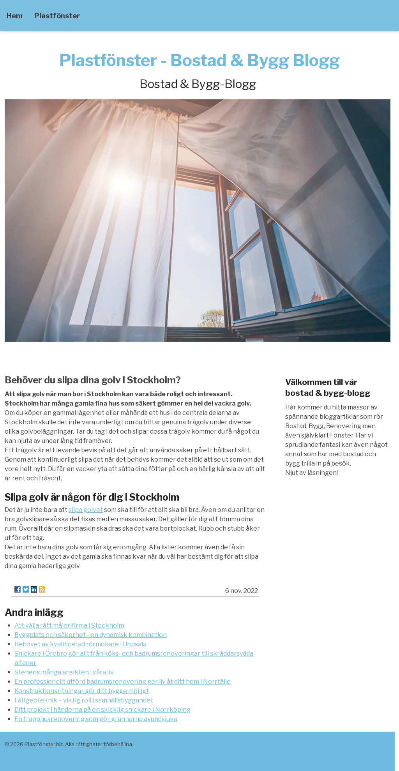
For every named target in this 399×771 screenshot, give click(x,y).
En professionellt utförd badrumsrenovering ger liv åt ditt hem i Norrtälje (122, 681)
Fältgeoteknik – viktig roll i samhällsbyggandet (83, 700)
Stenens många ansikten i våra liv (64, 672)
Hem (15, 16)
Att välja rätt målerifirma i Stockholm (69, 625)
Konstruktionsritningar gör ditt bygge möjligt (81, 691)
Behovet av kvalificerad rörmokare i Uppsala (80, 644)
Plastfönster (57, 16)
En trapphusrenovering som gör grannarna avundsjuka (95, 719)
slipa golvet (86, 509)
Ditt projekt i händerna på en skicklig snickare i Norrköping (102, 709)
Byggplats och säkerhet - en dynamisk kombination (90, 635)
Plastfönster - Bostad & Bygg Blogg (199, 60)
